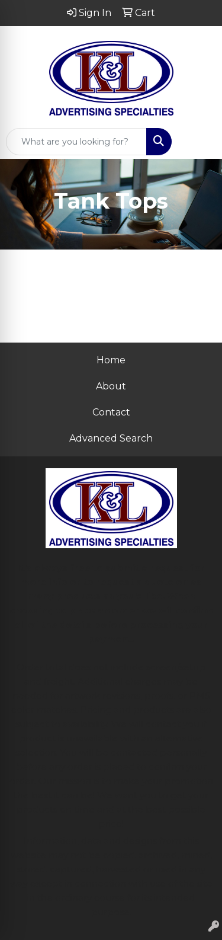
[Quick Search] (76, 141)
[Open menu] (198, 142)
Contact (111, 412)
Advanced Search (111, 438)
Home (111, 360)
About (111, 386)
